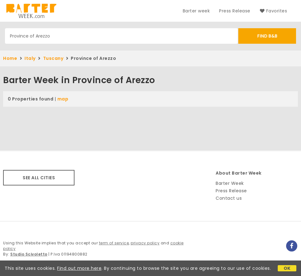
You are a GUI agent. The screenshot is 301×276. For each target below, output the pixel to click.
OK (287, 268)
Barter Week (230, 183)
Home (10, 58)
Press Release (234, 11)
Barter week (196, 11)
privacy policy (145, 243)
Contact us (229, 198)
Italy (30, 58)
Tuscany (53, 58)
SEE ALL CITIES (39, 178)
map (63, 99)
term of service (114, 243)
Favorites (273, 11)
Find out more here (79, 268)
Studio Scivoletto (28, 254)
